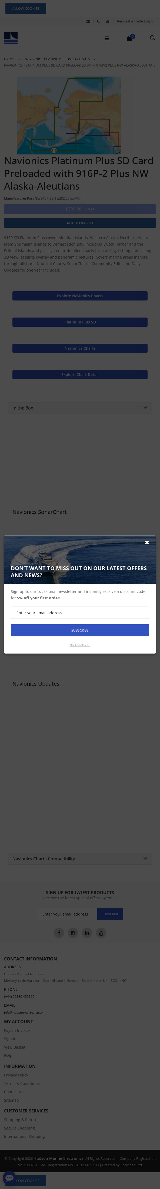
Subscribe (80, 630)
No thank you (79, 645)
